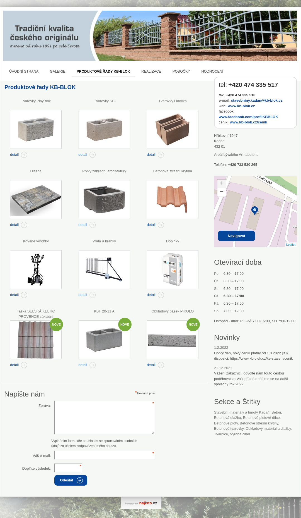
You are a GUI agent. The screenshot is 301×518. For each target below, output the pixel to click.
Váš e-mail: (42, 455)
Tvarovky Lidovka (173, 101)
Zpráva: (44, 406)
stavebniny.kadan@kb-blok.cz (256, 100)
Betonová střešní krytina (172, 171)
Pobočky (181, 71)
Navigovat (236, 236)
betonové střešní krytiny (259, 423)
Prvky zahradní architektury (104, 171)
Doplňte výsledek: (36, 468)
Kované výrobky (36, 241)
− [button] (222, 192)
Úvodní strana (23, 71)
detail (14, 154)
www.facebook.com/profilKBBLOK (248, 117)
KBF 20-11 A (104, 311)
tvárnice (221, 434)
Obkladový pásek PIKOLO (172, 311)
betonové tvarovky (229, 428)
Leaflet (290, 244)
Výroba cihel (240, 434)
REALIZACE (151, 71)
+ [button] (222, 184)
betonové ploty (226, 423)
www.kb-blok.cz (241, 106)
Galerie (57, 71)
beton (276, 412)
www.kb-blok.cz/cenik (248, 122)
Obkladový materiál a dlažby (268, 428)
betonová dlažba (227, 418)
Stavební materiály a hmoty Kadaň (242, 412)
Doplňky (172, 241)
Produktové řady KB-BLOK (103, 71)
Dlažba (35, 171)
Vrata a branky (104, 241)
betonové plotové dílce (261, 418)
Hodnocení (212, 71)
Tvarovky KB (104, 101)
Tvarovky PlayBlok (36, 101)
